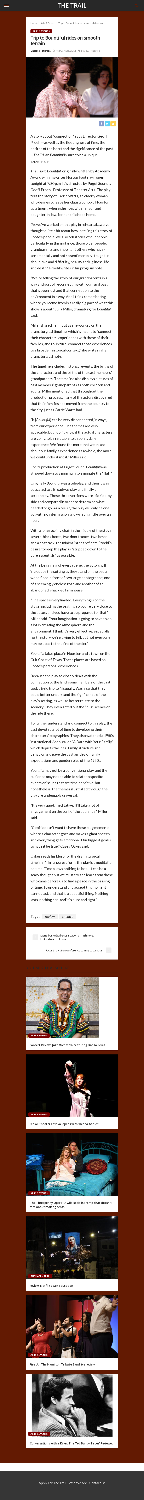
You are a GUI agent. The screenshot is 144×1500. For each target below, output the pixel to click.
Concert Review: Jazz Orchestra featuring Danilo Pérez (67, 1045)
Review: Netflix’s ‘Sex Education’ (51, 1286)
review (85, 50)
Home (34, 23)
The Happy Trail (40, 1276)
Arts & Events (41, 31)
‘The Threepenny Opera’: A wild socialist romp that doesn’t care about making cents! (70, 1205)
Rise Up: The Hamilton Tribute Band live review (62, 1364)
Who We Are (78, 1483)
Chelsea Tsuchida (40, 50)
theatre (96, 50)
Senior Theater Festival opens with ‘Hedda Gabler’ (64, 1124)
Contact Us (97, 1483)
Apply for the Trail (52, 1483)
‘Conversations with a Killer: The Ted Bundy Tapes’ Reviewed (71, 1443)
